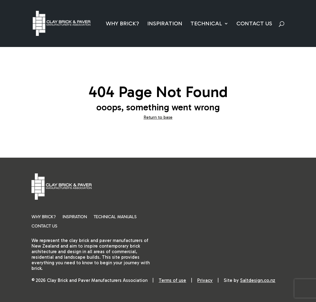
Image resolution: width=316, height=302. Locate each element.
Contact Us (254, 24)
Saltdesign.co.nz (257, 280)
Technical (206, 24)
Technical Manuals (115, 217)
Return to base (158, 117)
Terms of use (172, 280)
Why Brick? (122, 24)
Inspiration (164, 24)
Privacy (205, 280)
